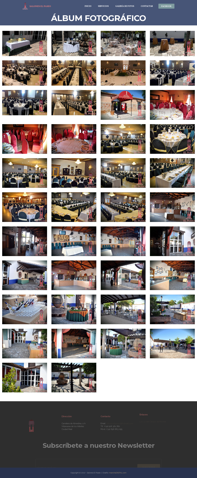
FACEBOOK (166, 6)
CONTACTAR (147, 6)
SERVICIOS (103, 6)
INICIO (88, 6)
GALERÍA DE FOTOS (124, 6)
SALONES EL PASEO (40, 6)
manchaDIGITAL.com (117, 473)
